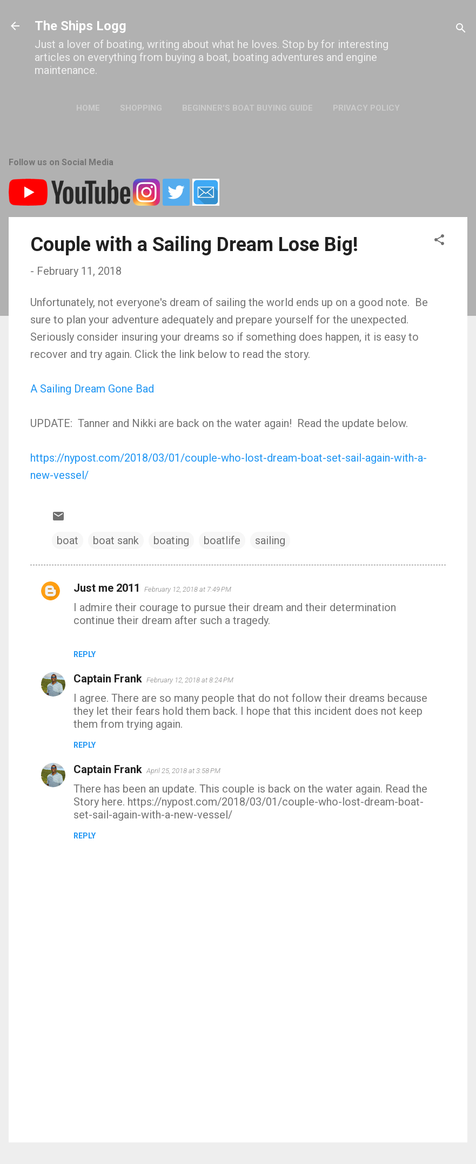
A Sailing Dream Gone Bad (92, 388)
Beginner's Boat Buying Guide (247, 108)
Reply (84, 654)
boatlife (222, 540)
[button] (439, 241)
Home (88, 108)
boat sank (116, 540)
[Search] (460, 29)
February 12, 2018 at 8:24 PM (189, 680)
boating (171, 540)
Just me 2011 (106, 587)
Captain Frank (107, 678)
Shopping (141, 108)
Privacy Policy (366, 108)
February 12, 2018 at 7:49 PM (187, 589)
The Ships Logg (80, 25)
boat (67, 540)
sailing (270, 540)
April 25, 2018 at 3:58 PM (183, 771)
